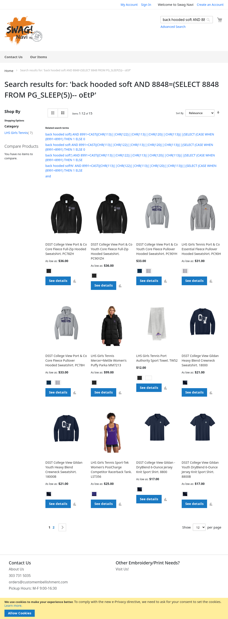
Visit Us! (122, 569)
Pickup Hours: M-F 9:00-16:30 (33, 588)
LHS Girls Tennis (18, 133)
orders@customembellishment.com (38, 582)
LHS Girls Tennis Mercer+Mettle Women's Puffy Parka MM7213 (109, 360)
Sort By (179, 113)
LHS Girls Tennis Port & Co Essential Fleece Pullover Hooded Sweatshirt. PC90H (201, 249)
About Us (16, 569)
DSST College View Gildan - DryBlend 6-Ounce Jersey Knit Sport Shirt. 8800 (155, 467)
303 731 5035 (20, 575)
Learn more (12, 605)
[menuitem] (13, 57)
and (48, 176)
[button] (75, 281)
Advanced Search (173, 27)
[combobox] (187, 19)
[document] (114, 608)
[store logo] (23, 30)
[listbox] (66, 271)
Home (9, 71)
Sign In (146, 4)
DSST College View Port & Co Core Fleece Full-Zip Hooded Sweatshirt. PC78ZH (66, 249)
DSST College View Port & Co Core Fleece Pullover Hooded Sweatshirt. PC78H (66, 360)
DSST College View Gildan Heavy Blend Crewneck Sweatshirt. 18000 (200, 360)
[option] (48, 271)
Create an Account (210, 4)
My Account (129, 4)
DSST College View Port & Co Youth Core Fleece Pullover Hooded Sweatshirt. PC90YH (157, 249)
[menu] (114, 57)
